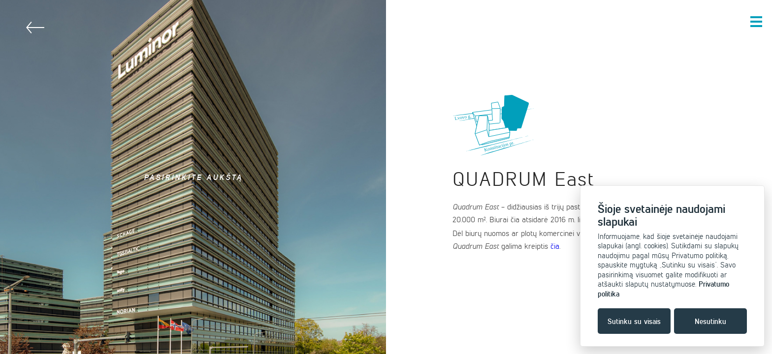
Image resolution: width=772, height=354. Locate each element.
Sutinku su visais (634, 321)
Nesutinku (710, 321)
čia (554, 245)
